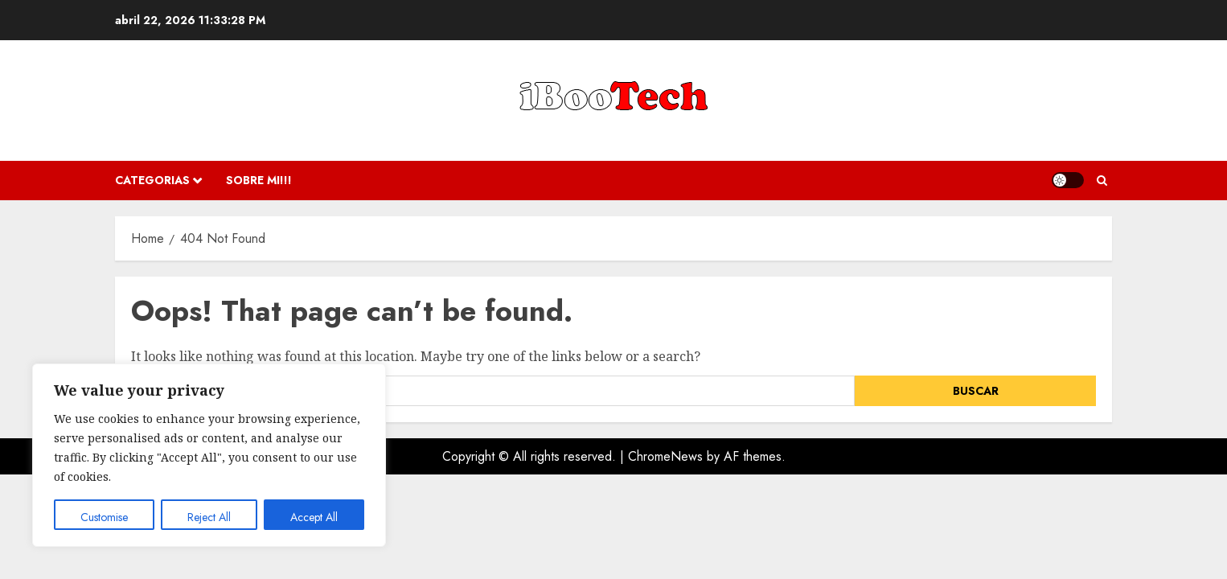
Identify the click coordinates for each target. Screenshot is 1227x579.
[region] (209, 455)
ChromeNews (665, 456)
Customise (104, 517)
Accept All (314, 517)
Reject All (209, 517)
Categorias (152, 180)
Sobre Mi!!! (259, 180)
